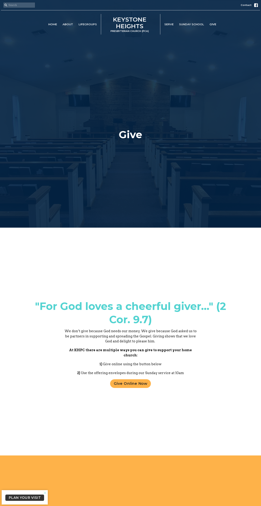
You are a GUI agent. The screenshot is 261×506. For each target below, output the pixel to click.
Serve (169, 24)
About (68, 24)
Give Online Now (130, 383)
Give (213, 24)
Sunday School (191, 24)
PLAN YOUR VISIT (25, 498)
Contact (246, 5)
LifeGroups (88, 24)
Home (52, 24)
